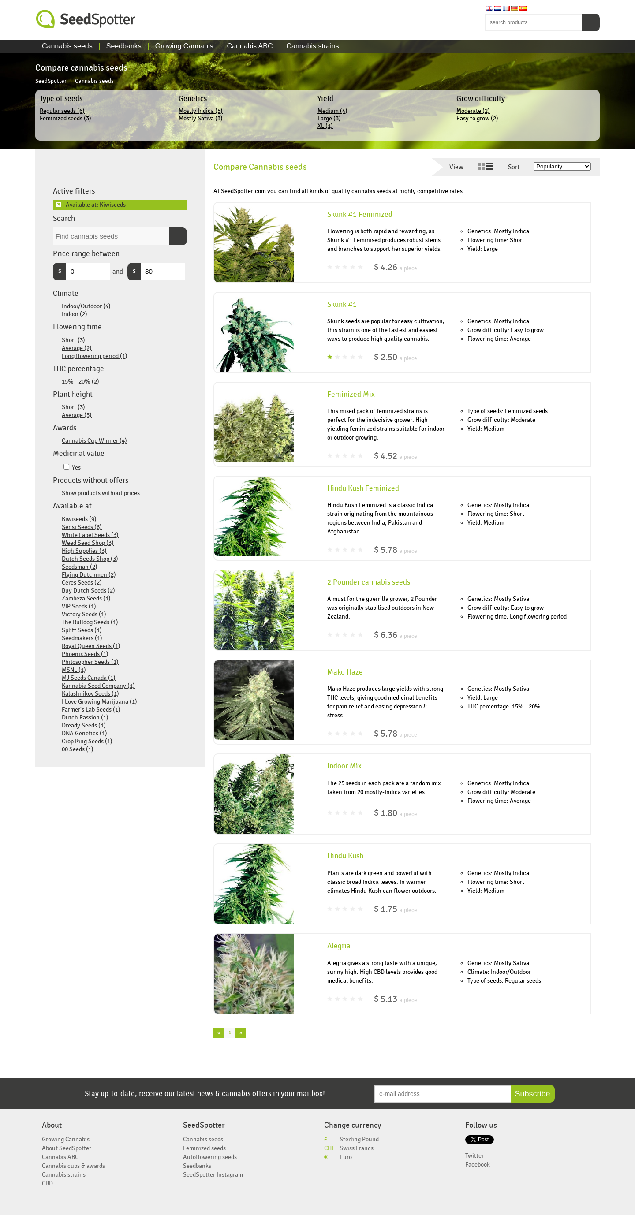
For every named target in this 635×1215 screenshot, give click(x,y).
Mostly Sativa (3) (201, 118)
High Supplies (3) (84, 551)
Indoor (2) (74, 314)
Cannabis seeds (67, 46)
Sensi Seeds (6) (82, 527)
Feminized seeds (204, 1148)
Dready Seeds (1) (84, 725)
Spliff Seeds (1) (82, 630)
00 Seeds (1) (77, 749)
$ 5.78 (395, 549)
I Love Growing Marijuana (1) (99, 701)
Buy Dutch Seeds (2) (88, 590)
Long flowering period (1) (94, 356)
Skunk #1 (342, 304)
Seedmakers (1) (82, 638)
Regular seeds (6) (62, 111)
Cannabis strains (313, 46)
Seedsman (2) (79, 566)
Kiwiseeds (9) (79, 519)
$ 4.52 (395, 456)
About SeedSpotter (66, 1148)
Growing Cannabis (184, 46)
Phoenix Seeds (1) (85, 654)
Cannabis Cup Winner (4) (94, 440)
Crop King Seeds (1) (87, 741)
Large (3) (329, 118)
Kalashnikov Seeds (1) (90, 693)
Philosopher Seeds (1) (90, 662)
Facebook (477, 1164)
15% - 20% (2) (80, 381)
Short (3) (73, 340)
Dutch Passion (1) (85, 717)
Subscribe (532, 1093)
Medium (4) (332, 111)
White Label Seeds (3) (90, 535)
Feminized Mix (351, 394)
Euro (346, 1157)
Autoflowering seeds (210, 1157)
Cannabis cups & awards (73, 1166)
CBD (47, 1183)
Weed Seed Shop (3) (88, 543)
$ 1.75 (395, 909)
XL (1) (325, 126)
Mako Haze (345, 672)
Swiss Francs (357, 1148)
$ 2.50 (395, 357)
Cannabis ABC (250, 46)
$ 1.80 (395, 813)
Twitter (474, 1155)
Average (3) (77, 415)
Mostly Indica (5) (201, 111)
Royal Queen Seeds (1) (91, 646)
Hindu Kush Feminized (363, 488)
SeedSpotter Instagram (213, 1174)
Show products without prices (101, 493)
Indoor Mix (344, 766)
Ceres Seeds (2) (82, 582)
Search (591, 22)
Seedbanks (124, 46)
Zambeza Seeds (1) (86, 598)
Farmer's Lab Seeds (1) (91, 709)
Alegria (339, 946)
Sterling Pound (359, 1139)
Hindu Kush (345, 856)
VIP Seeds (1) (79, 606)
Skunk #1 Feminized (359, 214)
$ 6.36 (395, 635)
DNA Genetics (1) (84, 733)
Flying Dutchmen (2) (89, 574)
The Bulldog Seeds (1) (90, 622)
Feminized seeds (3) (65, 118)
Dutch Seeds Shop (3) (90, 559)
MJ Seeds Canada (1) (89, 678)
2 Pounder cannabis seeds (368, 582)
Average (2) (77, 348)
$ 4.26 (395, 267)
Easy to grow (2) (477, 118)
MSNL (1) (74, 670)
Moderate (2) (473, 111)
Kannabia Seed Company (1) (98, 685)
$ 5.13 (395, 999)
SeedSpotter (86, 19)
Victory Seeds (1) (84, 614)
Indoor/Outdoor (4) (86, 306)
